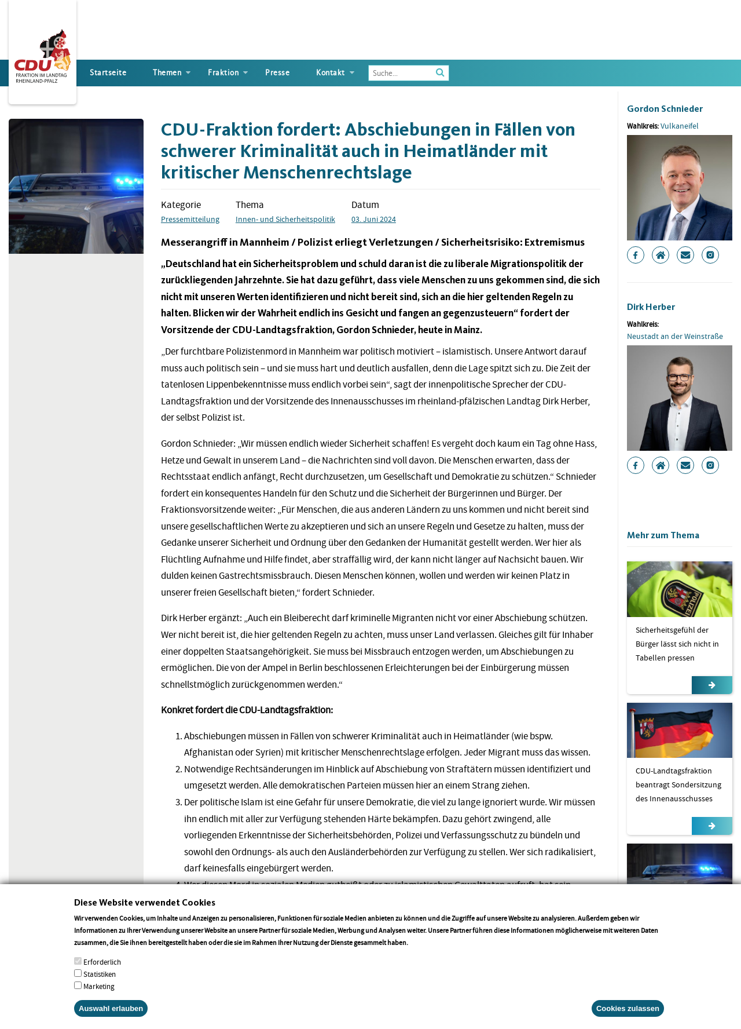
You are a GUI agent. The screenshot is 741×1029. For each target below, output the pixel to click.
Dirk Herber (651, 306)
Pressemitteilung (190, 219)
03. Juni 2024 (373, 219)
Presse (277, 73)
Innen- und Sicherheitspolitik (285, 219)
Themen (167, 73)
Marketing (99, 999)
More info (424, 954)
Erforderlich (102, 974)
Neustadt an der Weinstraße (675, 336)
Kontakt (330, 73)
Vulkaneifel (680, 126)
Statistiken (99, 986)
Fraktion (223, 73)
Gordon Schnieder (665, 108)
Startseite (108, 73)
